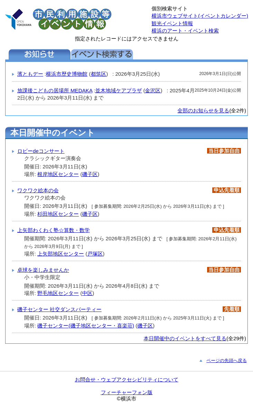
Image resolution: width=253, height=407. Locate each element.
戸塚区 (95, 254)
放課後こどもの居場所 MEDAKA (55, 90)
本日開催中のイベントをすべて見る (185, 338)
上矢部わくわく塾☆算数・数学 (53, 230)
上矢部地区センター (60, 254)
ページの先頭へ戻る (226, 360)
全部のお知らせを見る (203, 110)
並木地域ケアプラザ (118, 90)
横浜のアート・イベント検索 (185, 31)
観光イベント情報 (172, 23)
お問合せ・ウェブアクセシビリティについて (126, 379)
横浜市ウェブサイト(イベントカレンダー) (200, 16)
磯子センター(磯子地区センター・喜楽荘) (85, 326)
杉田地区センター (58, 214)
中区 (87, 293)
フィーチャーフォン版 (127, 392)
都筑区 (98, 74)
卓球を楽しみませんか (43, 270)
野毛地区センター (58, 293)
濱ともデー (30, 74)
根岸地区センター (58, 174)
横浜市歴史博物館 (66, 74)
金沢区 (152, 90)
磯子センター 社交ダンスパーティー (59, 309)
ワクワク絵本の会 (38, 190)
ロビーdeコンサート (41, 151)
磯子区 (90, 174)
